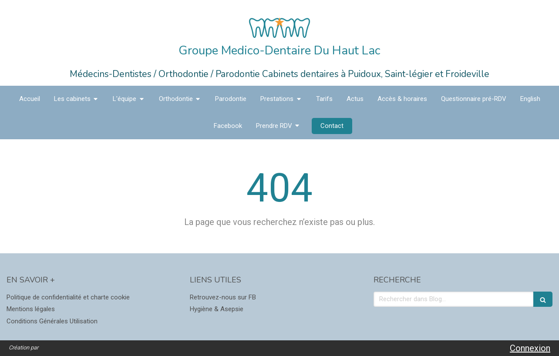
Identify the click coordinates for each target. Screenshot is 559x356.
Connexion (530, 348)
